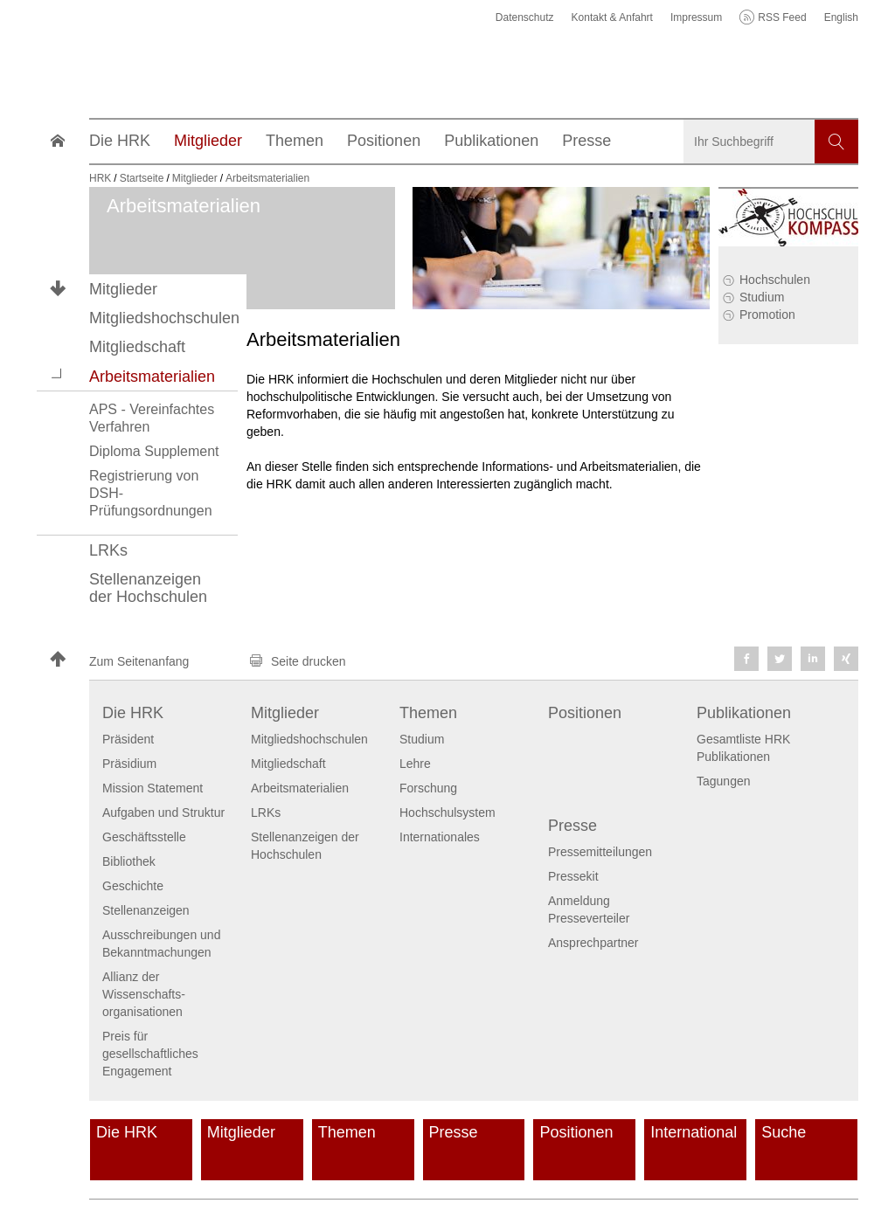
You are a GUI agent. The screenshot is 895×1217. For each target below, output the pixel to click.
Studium (761, 297)
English (841, 17)
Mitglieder (123, 289)
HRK (100, 178)
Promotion (767, 315)
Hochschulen (774, 280)
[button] (57, 375)
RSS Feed (782, 17)
